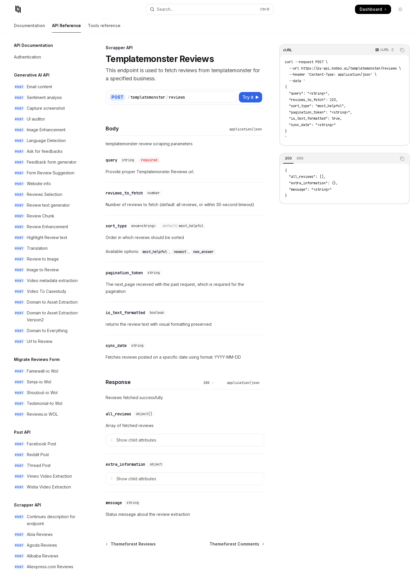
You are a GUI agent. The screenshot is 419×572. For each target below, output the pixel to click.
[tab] (288, 158)
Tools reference (104, 28)
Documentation (29, 28)
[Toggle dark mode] (400, 9)
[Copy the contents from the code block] (402, 50)
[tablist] (338, 159)
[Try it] (250, 97)
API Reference (66, 28)
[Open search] (209, 9)
